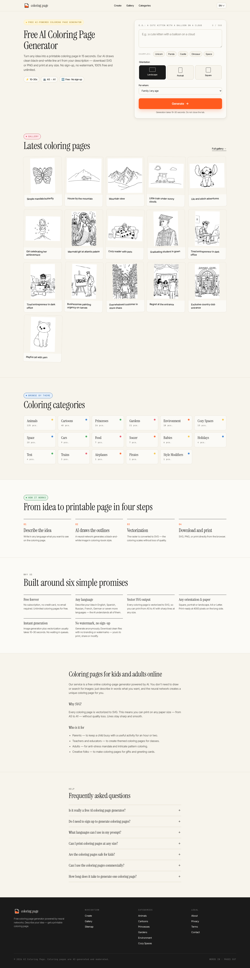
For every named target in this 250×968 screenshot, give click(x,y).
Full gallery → (219, 148)
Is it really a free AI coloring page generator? (97, 810)
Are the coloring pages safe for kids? (92, 854)
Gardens (142, 932)
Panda (171, 54)
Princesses (144, 926)
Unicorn (159, 54)
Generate (180, 103)
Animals (142, 915)
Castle (183, 54)
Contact (195, 932)
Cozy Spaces (145, 943)
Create (118, 5)
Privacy (195, 921)
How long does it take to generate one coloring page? (103, 876)
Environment (145, 937)
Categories (145, 5)
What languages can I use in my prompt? (95, 832)
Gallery (130, 5)
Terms (194, 926)
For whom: (144, 85)
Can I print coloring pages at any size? (93, 843)
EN (220, 5)
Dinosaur (196, 54)
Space (209, 54)
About (194, 915)
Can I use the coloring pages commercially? (96, 865)
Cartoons (143, 921)
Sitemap (89, 926)
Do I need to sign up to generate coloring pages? (99, 821)
